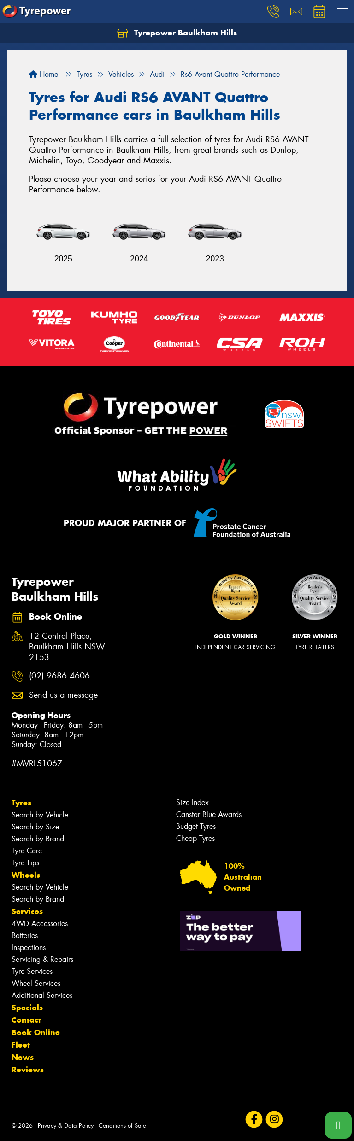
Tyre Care (27, 851)
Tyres (21, 803)
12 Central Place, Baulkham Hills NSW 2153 (67, 647)
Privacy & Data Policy (66, 1125)
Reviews (28, 1070)
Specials (27, 1007)
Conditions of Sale (122, 1125)
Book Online (36, 1032)
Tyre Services (32, 971)
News (23, 1057)
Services (27, 911)
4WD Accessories (40, 923)
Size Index (192, 802)
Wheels (26, 875)
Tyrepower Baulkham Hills (177, 33)
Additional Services (42, 995)
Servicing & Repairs (42, 959)
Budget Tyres (196, 826)
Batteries (25, 935)
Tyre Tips (25, 863)
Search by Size (35, 827)
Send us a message (63, 695)
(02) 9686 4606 (59, 676)
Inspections (29, 947)
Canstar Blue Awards (209, 814)
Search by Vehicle (40, 815)
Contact (26, 1020)
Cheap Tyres (195, 838)
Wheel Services (36, 983)
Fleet (21, 1045)
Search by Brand (38, 839)
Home (43, 74)
